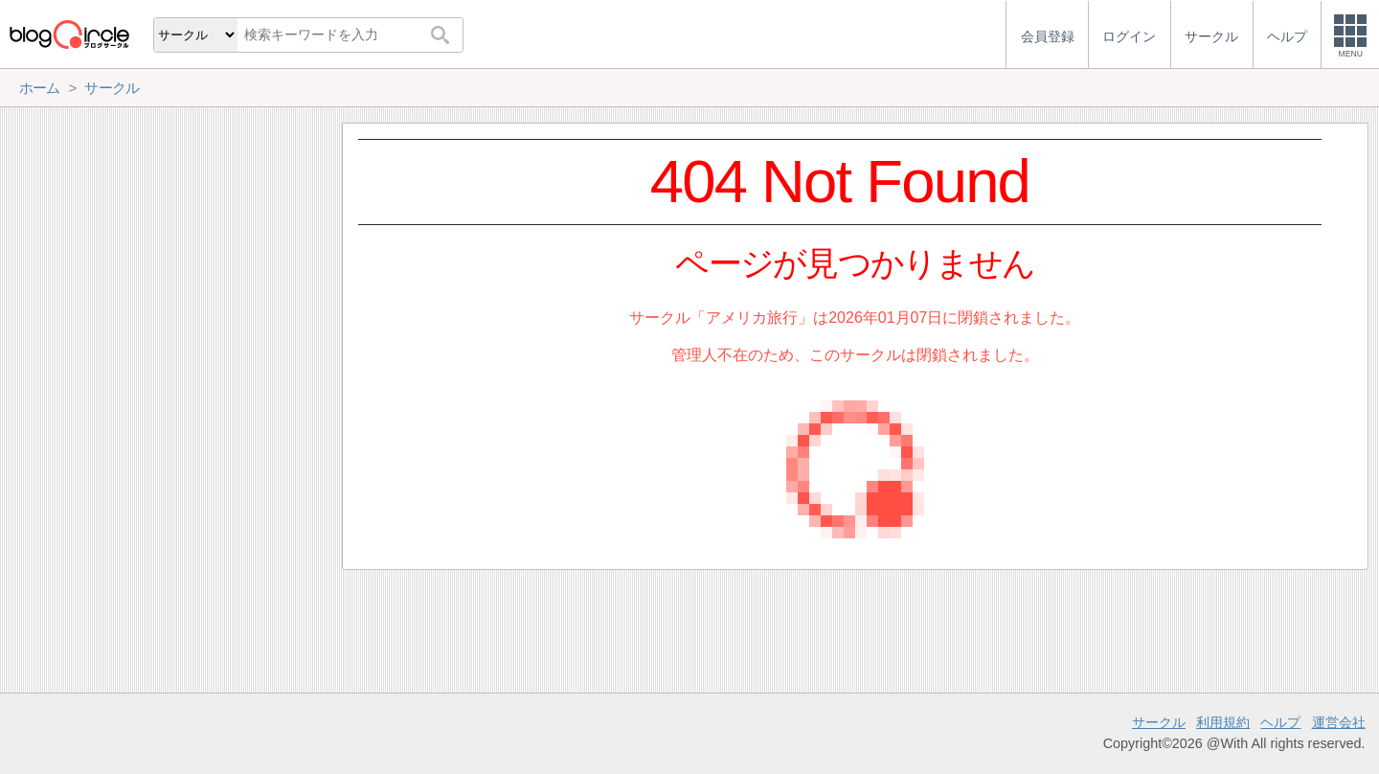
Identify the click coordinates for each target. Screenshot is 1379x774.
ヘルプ (1280, 722)
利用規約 (1223, 722)
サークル (1159, 722)
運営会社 (1339, 722)
